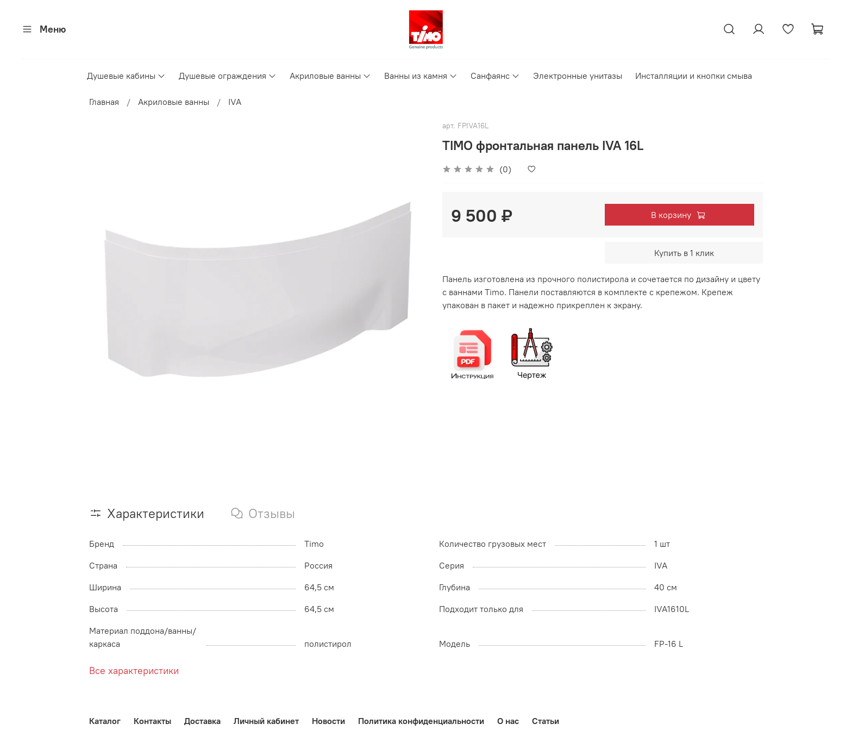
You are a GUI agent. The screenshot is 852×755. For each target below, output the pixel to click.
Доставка (202, 720)
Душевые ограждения (228, 75)
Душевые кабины (126, 75)
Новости (328, 720)
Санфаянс (495, 75)
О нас (508, 720)
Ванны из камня (421, 75)
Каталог (105, 720)
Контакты (152, 720)
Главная (104, 101)
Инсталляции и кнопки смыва (693, 75)
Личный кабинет (266, 720)
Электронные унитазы (577, 75)
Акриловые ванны (330, 75)
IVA (234, 101)
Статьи (545, 720)
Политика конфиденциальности (421, 720)
